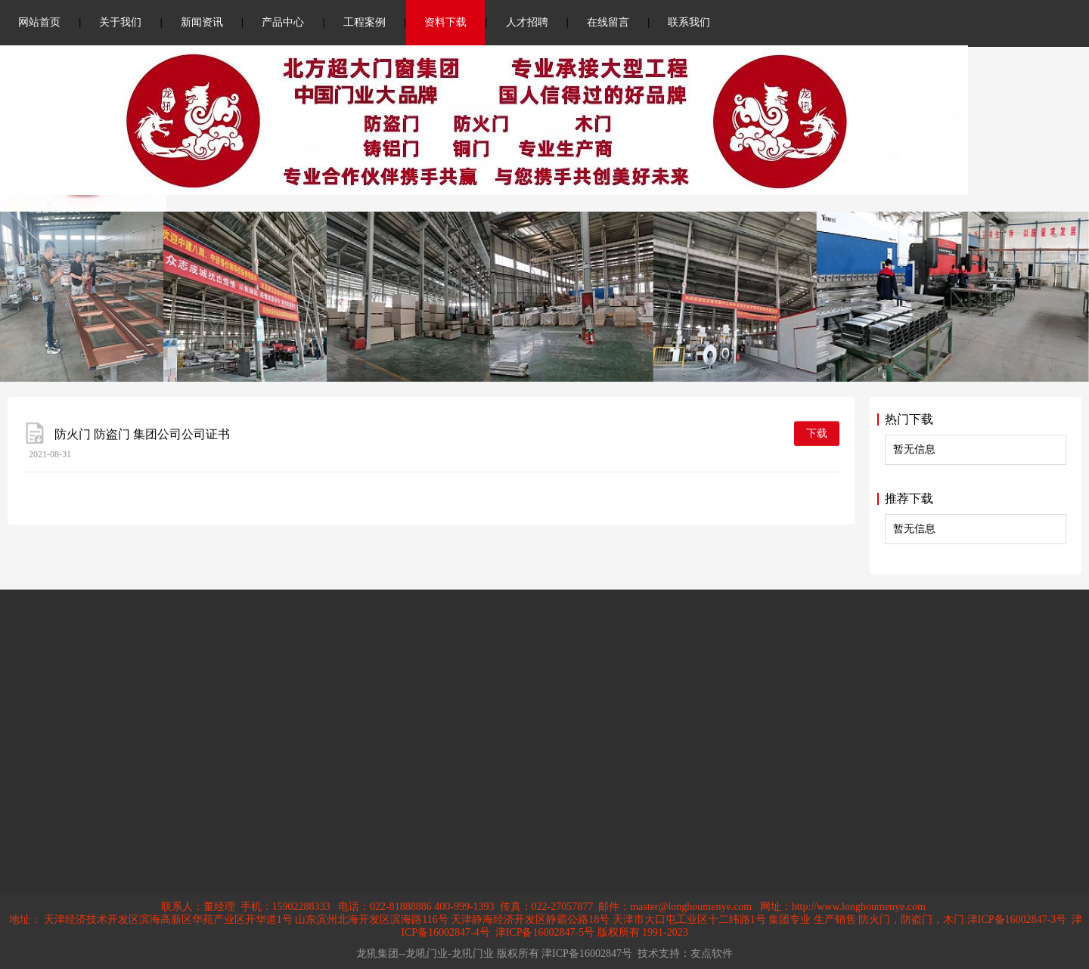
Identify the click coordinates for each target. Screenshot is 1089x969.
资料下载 (445, 22)
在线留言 (608, 22)
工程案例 (364, 22)
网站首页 (39, 22)
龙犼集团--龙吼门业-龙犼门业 (425, 953)
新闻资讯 (202, 22)
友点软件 (711, 953)
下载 (816, 436)
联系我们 (689, 22)
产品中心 (283, 22)
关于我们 (120, 22)
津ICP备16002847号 (586, 953)
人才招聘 (527, 22)
